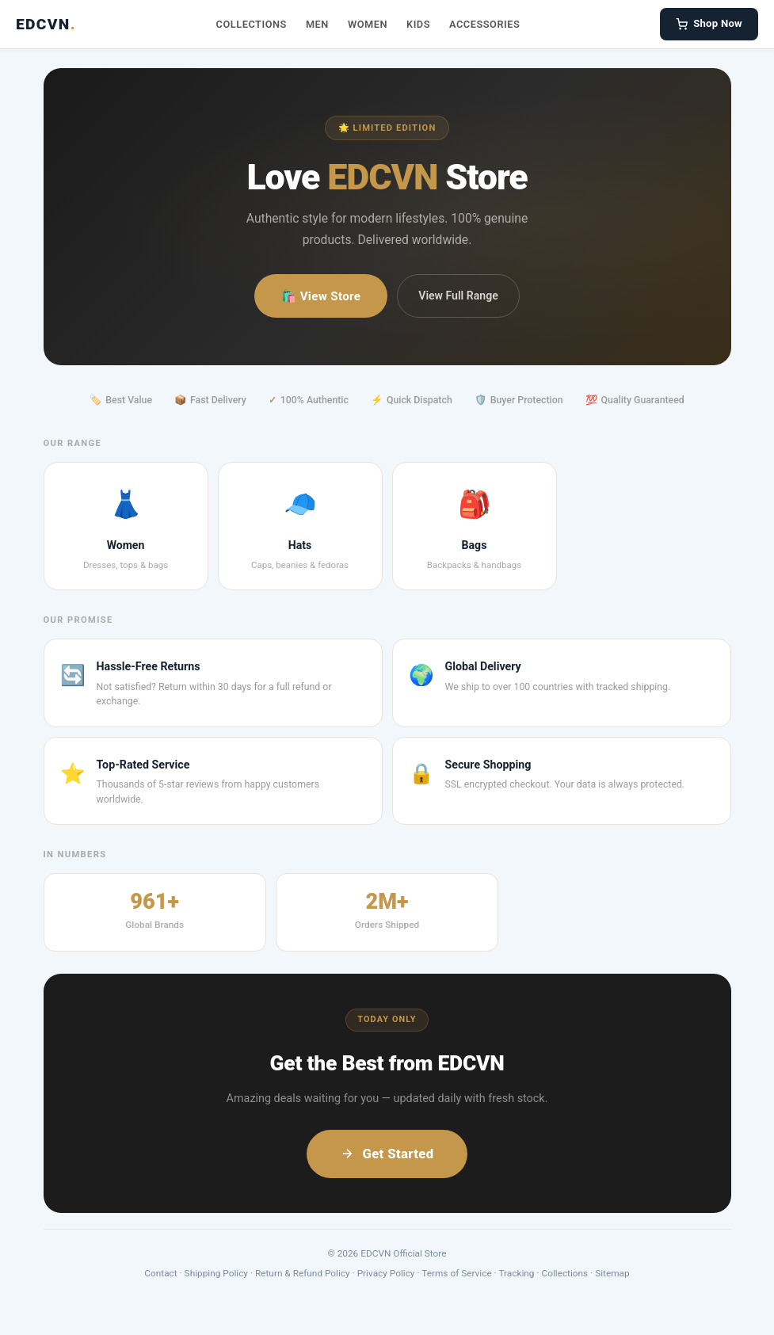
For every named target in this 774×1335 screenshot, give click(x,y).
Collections (251, 24)
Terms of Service (456, 1273)
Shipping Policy (216, 1273)
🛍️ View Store (320, 296)
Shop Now (709, 23)
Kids (418, 24)
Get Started (386, 1153)
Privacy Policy (386, 1273)
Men (317, 24)
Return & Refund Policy (302, 1273)
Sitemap (612, 1273)
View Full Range (458, 295)
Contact (160, 1273)
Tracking (516, 1273)
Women (367, 24)
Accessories (484, 24)
